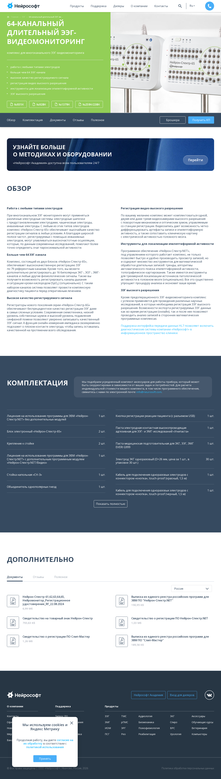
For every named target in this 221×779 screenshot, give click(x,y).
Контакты (161, 6)
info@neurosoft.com (149, 392)
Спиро (173, 722)
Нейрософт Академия (148, 695)
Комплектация (33, 120)
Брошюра (172, 120)
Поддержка (98, 6)
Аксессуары (198, 716)
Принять (45, 759)
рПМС (124, 722)
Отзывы (78, 120)
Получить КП (201, 120)
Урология (175, 734)
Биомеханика (146, 722)
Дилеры (118, 6)
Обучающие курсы (202, 722)
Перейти (195, 160)
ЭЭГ (107, 716)
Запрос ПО (61, 716)
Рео (123, 734)
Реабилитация (146, 734)
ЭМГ (107, 722)
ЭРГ (123, 728)
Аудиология (145, 716)
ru (191, 5)
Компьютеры (199, 734)
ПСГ (107, 734)
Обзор (11, 120)
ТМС (124, 716)
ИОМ (108, 728)
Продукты (77, 6)
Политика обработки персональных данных (188, 768)
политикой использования (45, 747)
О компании (139, 6)
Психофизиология (149, 728)
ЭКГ (172, 716)
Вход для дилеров (182, 695)
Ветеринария (199, 728)
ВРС (172, 728)
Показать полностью (110, 504)
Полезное (97, 120)
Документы (58, 120)
